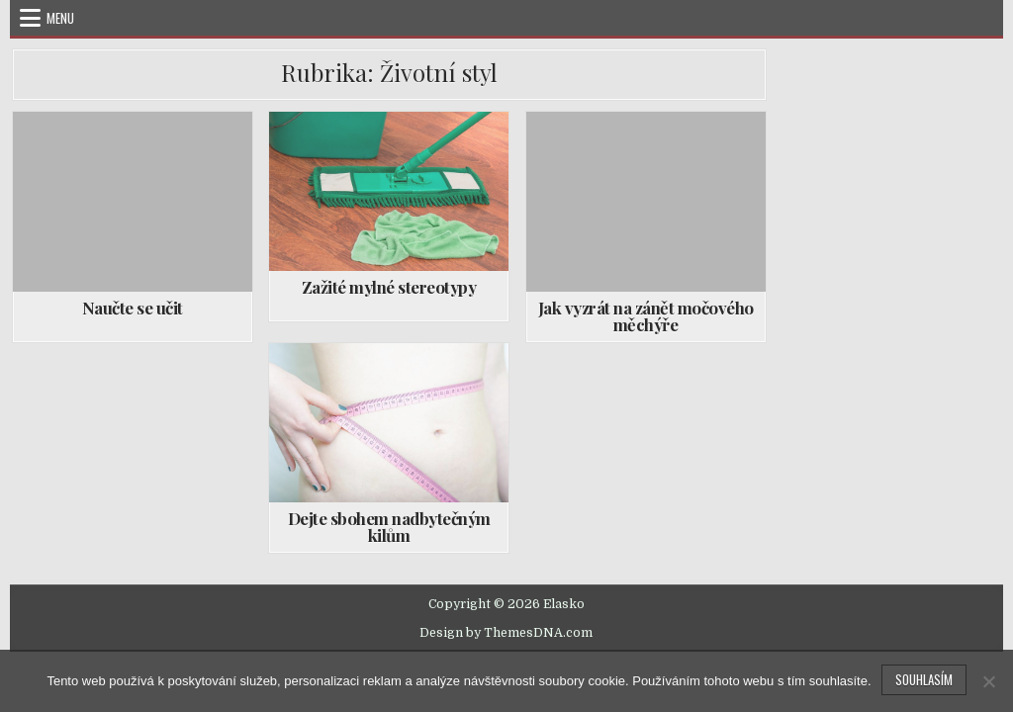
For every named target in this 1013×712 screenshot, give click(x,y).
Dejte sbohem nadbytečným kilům (389, 526)
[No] (988, 681)
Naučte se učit (132, 307)
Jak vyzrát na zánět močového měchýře (646, 316)
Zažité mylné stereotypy (389, 287)
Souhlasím (924, 679)
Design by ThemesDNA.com (506, 633)
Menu (60, 18)
